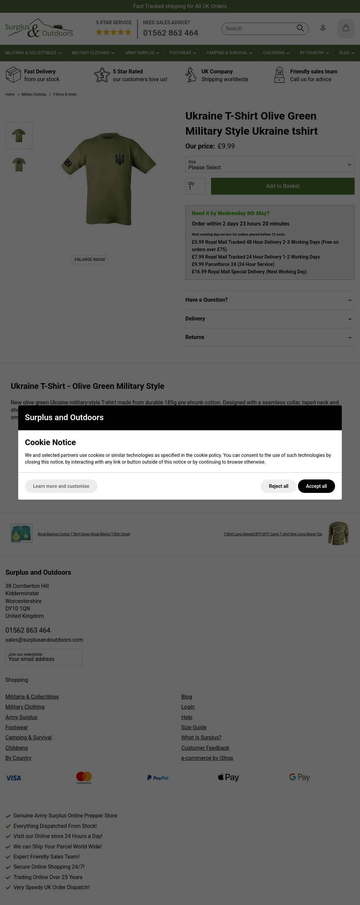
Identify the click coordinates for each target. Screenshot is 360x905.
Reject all (279, 486)
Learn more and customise (61, 486)
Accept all (316, 486)
